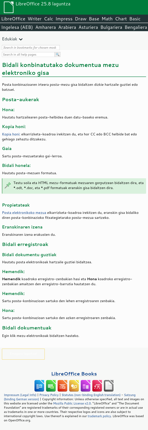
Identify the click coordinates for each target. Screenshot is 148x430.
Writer (34, 18)
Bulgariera (111, 27)
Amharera (45, 27)
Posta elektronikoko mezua (24, 212)
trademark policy (99, 416)
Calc (48, 18)
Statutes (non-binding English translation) (90, 395)
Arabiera (67, 27)
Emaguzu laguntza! (23, 353)
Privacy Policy (49, 395)
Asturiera (88, 27)
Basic (134, 18)
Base (94, 18)
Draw (80, 18)
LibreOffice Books (74, 373)
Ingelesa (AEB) (17, 27)
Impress (64, 18)
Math (107, 18)
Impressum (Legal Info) (20, 395)
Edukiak (9, 39)
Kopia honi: (11, 134)
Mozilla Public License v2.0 (72, 403)
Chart (121, 18)
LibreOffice (13, 18)
